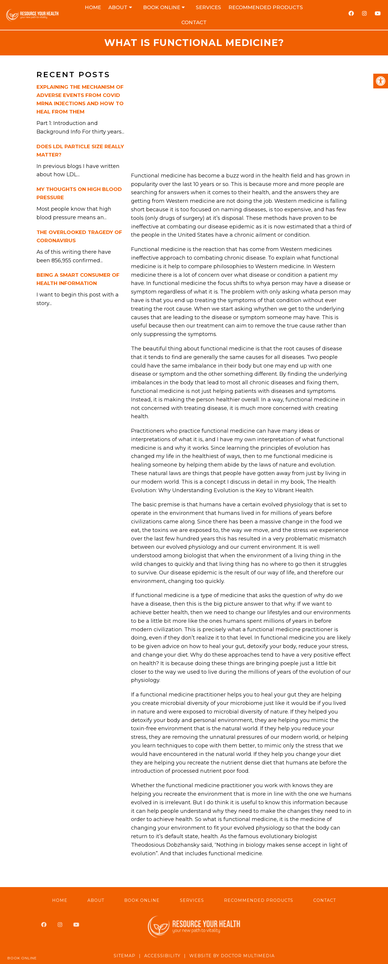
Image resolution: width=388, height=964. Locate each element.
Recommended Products (265, 7)
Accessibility (162, 955)
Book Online (161, 7)
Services (208, 7)
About (117, 7)
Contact (194, 22)
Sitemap (124, 955)
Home (93, 7)
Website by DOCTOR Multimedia (232, 955)
